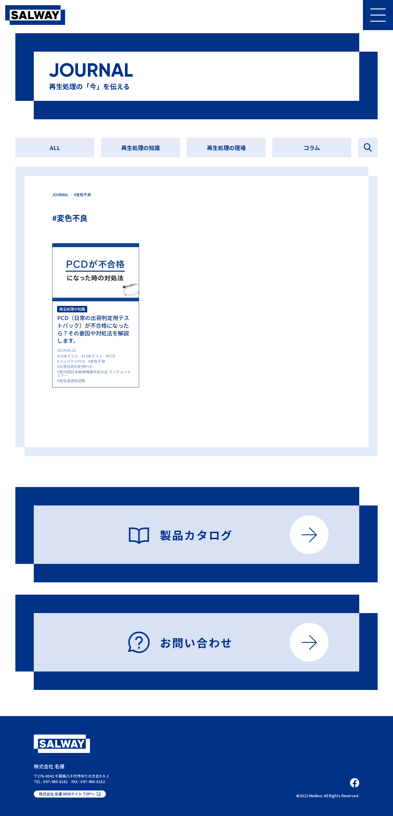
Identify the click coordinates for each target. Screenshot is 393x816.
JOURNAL (60, 194)
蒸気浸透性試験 (72, 380)
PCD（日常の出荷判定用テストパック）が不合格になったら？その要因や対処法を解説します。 (93, 329)
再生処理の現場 (226, 148)
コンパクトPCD (72, 361)
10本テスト (68, 355)
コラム (312, 148)
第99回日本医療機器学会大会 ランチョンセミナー (94, 373)
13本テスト (93, 355)
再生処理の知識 (140, 148)
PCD (111, 355)
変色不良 (97, 361)
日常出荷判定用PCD (75, 366)
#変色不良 (82, 194)
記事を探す (367, 147)
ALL (55, 148)
